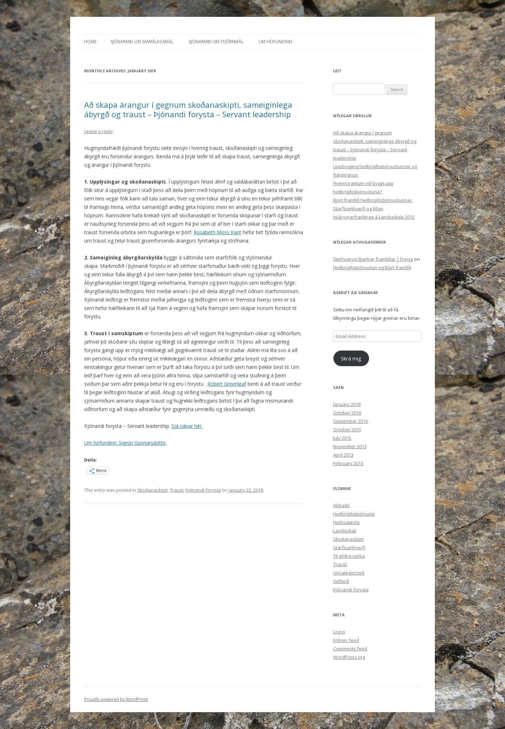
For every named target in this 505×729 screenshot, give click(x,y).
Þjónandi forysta (203, 490)
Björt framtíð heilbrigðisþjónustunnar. (373, 200)
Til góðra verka (349, 556)
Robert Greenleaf (226, 383)
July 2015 (342, 438)
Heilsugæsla (346, 522)
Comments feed (350, 648)
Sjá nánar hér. (187, 426)
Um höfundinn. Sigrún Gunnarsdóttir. (125, 442)
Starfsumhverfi (349, 547)
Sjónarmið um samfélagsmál (141, 42)
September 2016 (350, 421)
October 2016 (347, 413)
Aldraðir (341, 505)
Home (90, 42)
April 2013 (343, 455)
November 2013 (349, 446)
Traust (176, 490)
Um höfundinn (275, 42)
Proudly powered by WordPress (116, 699)
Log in (339, 632)
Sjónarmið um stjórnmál (216, 42)
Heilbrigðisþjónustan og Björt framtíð (372, 267)
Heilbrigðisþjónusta (354, 514)
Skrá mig (351, 358)
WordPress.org (349, 657)
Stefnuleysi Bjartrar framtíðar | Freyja (373, 259)
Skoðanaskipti (152, 490)
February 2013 (348, 463)
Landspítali (344, 531)
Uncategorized (348, 573)
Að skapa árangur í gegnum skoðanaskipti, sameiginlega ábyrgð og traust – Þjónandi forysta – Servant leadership (188, 109)
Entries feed (346, 640)
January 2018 (347, 404)
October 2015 (347, 429)
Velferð (341, 581)
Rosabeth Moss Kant (217, 232)
